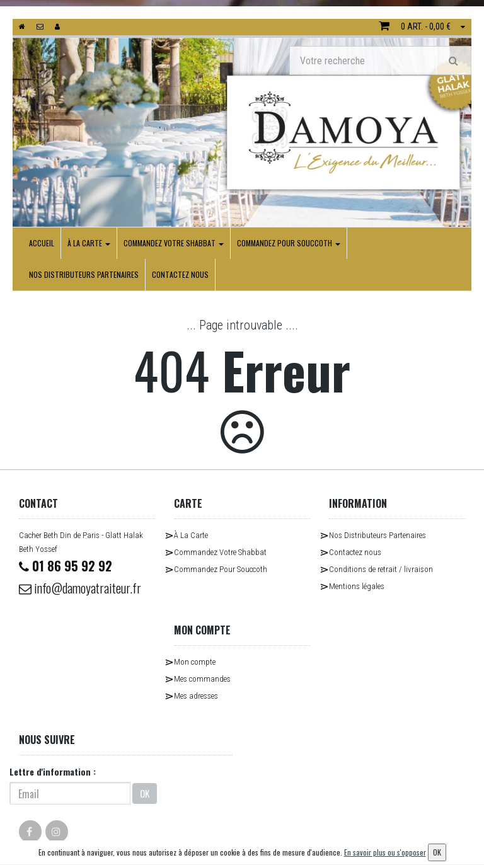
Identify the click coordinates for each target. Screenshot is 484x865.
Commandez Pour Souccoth (288, 243)
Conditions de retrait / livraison (381, 569)
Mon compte (195, 662)
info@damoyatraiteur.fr (80, 587)
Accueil (41, 243)
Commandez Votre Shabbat (174, 243)
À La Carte (88, 243)
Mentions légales (356, 586)
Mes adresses (196, 696)
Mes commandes (202, 679)
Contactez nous (180, 274)
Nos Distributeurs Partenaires (84, 274)
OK (144, 793)
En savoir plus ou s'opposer (385, 852)
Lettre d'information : (52, 771)
